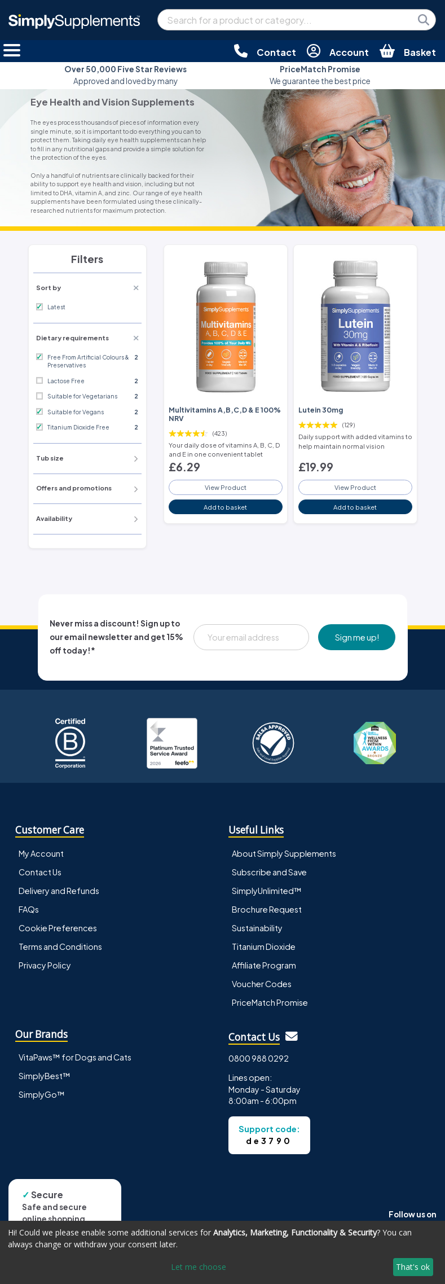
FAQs (29, 909)
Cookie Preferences (58, 928)
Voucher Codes (262, 984)
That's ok (413, 1266)
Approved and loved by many (125, 74)
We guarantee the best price (320, 74)
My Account (41, 853)
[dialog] (222, 1252)
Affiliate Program (264, 965)
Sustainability (257, 928)
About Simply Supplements (284, 853)
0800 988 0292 (258, 1058)
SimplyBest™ (45, 1076)
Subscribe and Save (269, 872)
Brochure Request (267, 909)
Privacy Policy (45, 965)
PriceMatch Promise (270, 1002)
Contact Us (40, 872)
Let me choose (198, 1266)
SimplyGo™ (42, 1094)
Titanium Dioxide (264, 946)
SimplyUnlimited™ (267, 891)
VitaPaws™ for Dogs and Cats (75, 1057)
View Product (225, 487)
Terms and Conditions (60, 946)
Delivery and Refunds (59, 891)
